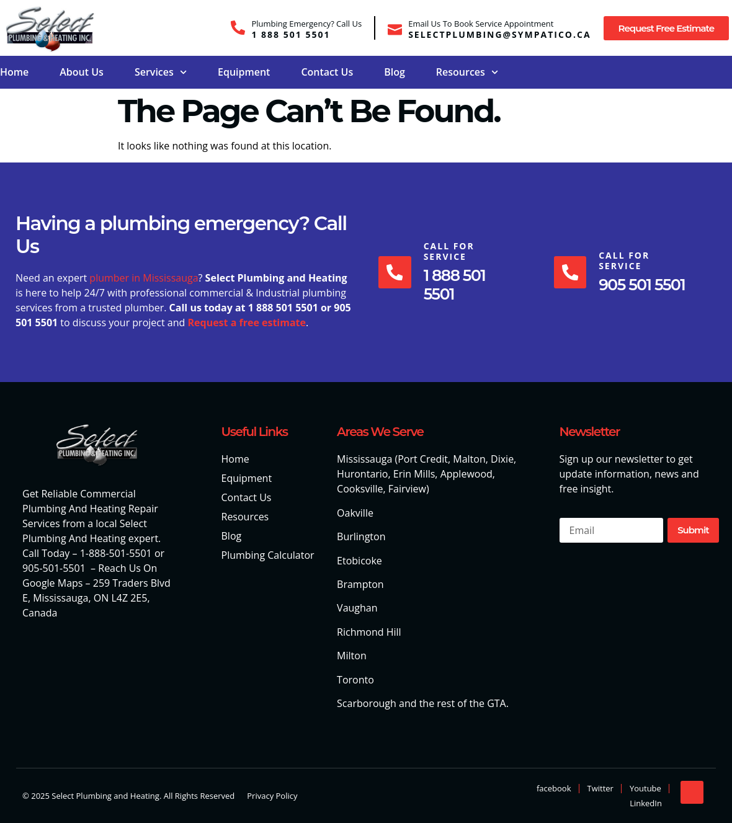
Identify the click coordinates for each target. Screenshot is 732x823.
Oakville (355, 513)
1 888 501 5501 (290, 34)
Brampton (360, 584)
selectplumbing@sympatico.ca (499, 34)
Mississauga (364, 459)
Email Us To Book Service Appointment (480, 23)
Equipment (244, 72)
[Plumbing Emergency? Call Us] (238, 27)
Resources (467, 72)
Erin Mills (414, 474)
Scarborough (366, 703)
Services (161, 72)
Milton (352, 655)
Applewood (466, 474)
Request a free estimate (246, 322)
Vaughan (357, 608)
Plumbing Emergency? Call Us (306, 23)
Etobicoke (359, 560)
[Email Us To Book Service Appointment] (395, 27)
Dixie (502, 459)
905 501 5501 (644, 284)
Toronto (355, 680)
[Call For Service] (395, 272)
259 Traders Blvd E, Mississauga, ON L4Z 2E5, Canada (96, 598)
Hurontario (362, 474)
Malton (469, 459)
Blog (394, 72)
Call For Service (451, 251)
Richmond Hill (369, 632)
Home (14, 72)
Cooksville (360, 489)
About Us (82, 72)
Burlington (361, 536)
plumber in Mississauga (143, 278)
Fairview (407, 489)
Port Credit (423, 459)
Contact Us (327, 72)
